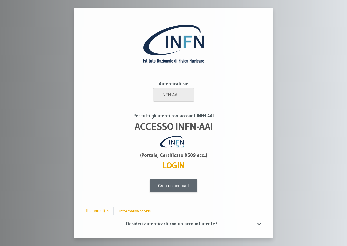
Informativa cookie (135, 210)
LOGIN (173, 165)
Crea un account (173, 185)
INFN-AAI (170, 94)
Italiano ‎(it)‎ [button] (96, 210)
